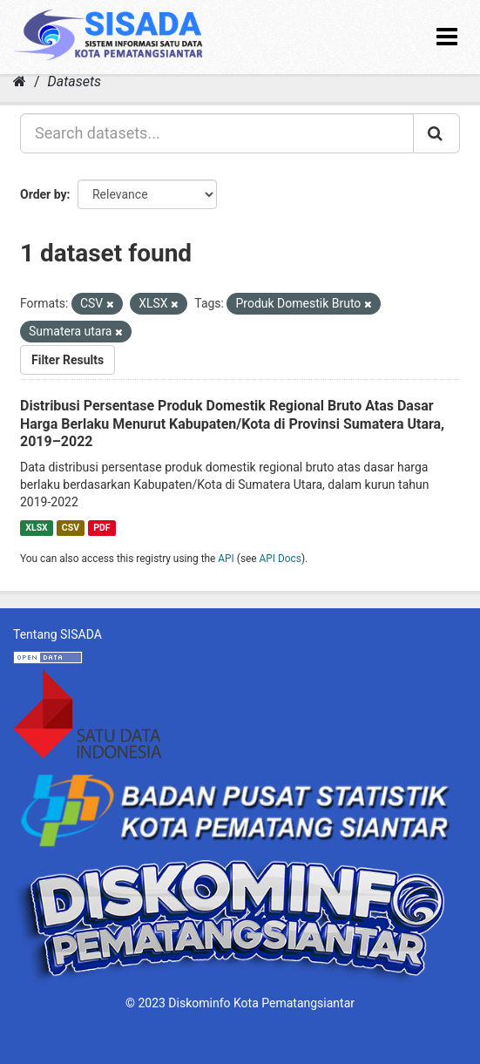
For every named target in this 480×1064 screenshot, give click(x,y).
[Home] (19, 81)
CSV (70, 527)
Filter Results (67, 360)
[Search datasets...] (217, 133)
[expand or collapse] (447, 37)
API (226, 558)
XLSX (36, 527)
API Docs (280, 558)
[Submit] (436, 133)
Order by (43, 194)
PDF (101, 527)
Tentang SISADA (57, 634)
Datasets (74, 81)
